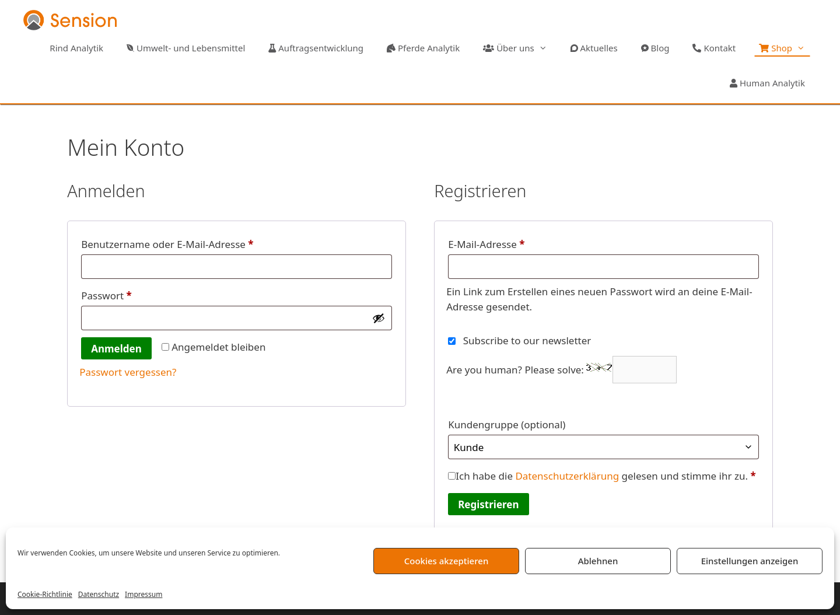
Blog (655, 48)
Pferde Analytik (423, 48)
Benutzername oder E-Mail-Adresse (194, 243)
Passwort (133, 294)
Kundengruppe (506, 424)
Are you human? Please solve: (561, 369)
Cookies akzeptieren (446, 561)
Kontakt (714, 48)
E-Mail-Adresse (513, 243)
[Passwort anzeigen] (378, 318)
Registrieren (488, 504)
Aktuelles (594, 48)
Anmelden (116, 348)
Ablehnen (598, 561)
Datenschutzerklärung (567, 476)
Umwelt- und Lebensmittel (186, 48)
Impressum (143, 594)
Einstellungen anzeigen (750, 561)
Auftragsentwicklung (315, 48)
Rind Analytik (75, 48)
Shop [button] (788, 47)
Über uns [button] (520, 47)
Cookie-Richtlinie (45, 594)
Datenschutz (98, 594)
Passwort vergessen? (127, 372)
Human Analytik (767, 83)
